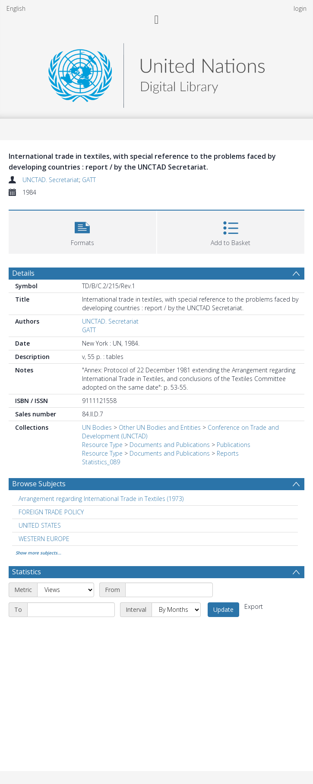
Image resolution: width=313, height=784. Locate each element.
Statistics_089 (101, 462)
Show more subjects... (38, 553)
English (15, 8)
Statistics (26, 571)
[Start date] (169, 589)
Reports (228, 453)
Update (223, 609)
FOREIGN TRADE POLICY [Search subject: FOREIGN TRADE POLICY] (51, 512)
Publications (233, 445)
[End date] (71, 609)
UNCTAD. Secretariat (50, 180)
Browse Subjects (39, 483)
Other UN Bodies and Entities (160, 427)
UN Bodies (97, 427)
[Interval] (176, 609)
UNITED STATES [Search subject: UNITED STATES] (40, 525)
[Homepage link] (156, 73)
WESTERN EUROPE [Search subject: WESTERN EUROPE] (44, 539)
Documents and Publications (170, 445)
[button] (82, 231)
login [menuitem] (300, 8)
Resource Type (102, 445)
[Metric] (65, 589)
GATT (89, 180)
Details (23, 273)
